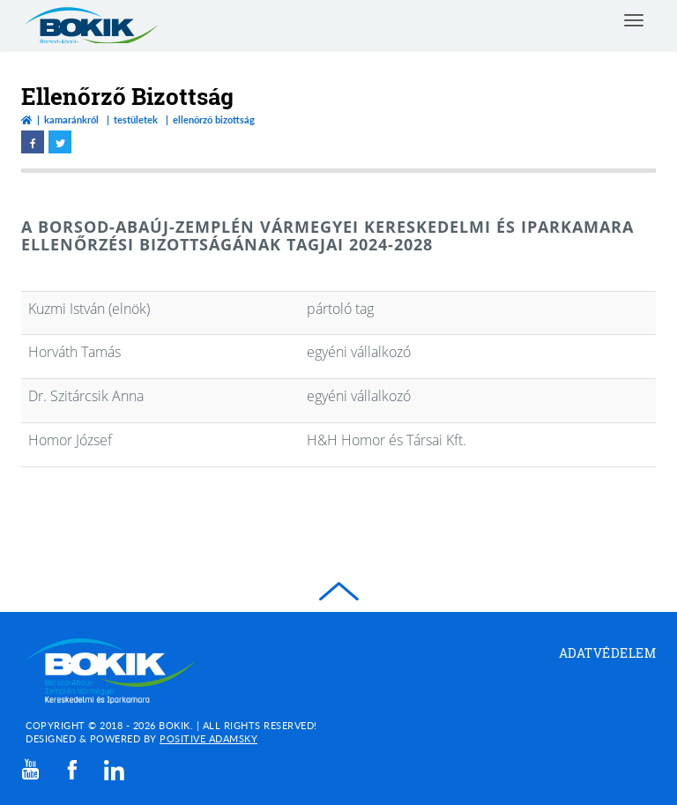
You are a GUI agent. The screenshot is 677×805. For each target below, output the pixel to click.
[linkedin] (114, 769)
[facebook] (72, 769)
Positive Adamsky (208, 738)
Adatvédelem (608, 653)
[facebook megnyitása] (32, 141)
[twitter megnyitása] (59, 141)
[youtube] (31, 769)
